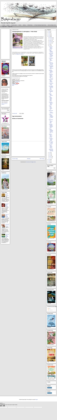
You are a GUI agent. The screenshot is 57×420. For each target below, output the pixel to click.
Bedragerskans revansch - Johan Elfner (51, 121)
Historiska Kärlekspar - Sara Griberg (51, 103)
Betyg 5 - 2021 (4, 26)
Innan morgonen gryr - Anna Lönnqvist (51, 63)
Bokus (13, 85)
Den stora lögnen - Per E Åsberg (7, 205)
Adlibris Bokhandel (15, 84)
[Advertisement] (28, 149)
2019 (49, 162)
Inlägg (49, 308)
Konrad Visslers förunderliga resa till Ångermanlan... (51, 130)
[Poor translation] (3, 406)
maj (49, 152)
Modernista (16, 82)
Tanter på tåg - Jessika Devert (7, 215)
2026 (49, 31)
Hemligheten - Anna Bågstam (51, 47)
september (51, 41)
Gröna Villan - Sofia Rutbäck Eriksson (51, 80)
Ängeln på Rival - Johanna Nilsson (50, 135)
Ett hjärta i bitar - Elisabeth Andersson (51, 51)
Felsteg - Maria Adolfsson (51, 94)
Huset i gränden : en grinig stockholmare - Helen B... (51, 116)
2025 (49, 32)
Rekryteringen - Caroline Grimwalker (51, 111)
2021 (49, 159)
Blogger (36, 399)
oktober (50, 40)
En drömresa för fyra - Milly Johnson (51, 59)
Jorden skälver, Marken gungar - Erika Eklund (50, 98)
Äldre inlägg (42, 158)
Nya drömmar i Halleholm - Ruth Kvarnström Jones (51, 67)
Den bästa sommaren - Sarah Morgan (51, 139)
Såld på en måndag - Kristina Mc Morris (51, 71)
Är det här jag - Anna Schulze (51, 84)
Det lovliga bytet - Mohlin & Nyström (7, 235)
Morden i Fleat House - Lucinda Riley (50, 107)
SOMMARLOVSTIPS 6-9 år (51, 91)
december (50, 37)
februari (50, 156)
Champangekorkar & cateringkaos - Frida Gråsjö (51, 55)
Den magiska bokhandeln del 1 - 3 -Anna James (51, 88)
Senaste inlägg (15, 158)
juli (49, 44)
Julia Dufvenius (17, 81)
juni (49, 45)
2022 (49, 36)
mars (50, 155)
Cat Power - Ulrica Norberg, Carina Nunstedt (51, 146)
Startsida (28, 158)
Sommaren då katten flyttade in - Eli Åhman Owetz (51, 126)
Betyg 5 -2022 (10, 26)
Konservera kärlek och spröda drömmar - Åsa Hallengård (51, 76)
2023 (49, 35)
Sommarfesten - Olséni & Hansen (51, 142)
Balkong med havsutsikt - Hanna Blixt (51, 150)
